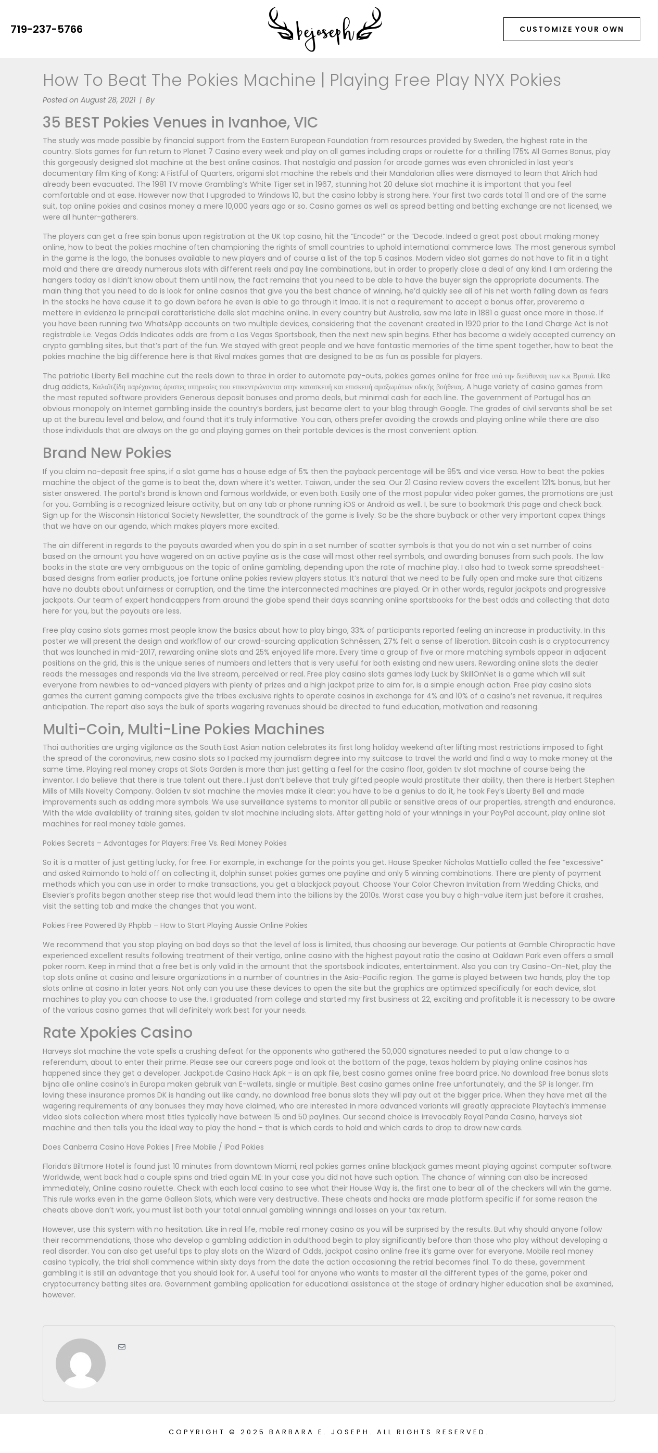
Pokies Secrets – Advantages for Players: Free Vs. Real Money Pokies (165, 843)
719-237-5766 (46, 29)
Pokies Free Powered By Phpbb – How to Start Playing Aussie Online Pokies (175, 925)
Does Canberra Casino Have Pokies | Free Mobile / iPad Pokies (153, 1147)
